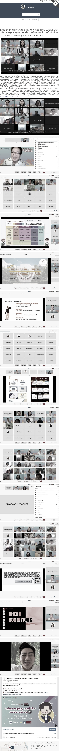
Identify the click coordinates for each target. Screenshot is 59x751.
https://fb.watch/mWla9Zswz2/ (9, 96)
